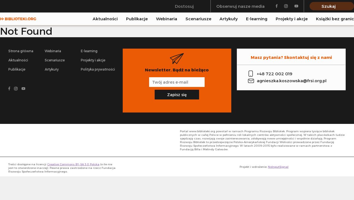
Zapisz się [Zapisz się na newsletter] (177, 94)
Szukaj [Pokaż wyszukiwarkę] (329, 6)
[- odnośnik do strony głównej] (33, 140)
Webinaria (166, 18)
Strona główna (20, 51)
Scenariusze (198, 18)
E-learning (256, 18)
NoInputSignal (278, 167)
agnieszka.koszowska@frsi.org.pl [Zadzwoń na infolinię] (292, 80)
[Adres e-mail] (177, 82)
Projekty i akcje (292, 18)
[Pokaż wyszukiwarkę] (352, 18)
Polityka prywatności (98, 69)
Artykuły (229, 18)
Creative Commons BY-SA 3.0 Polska (73, 164)
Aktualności (105, 18)
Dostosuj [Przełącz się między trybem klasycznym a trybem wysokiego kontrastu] (184, 6)
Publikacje (137, 18)
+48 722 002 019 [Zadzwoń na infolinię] (274, 73)
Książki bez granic (335, 18)
